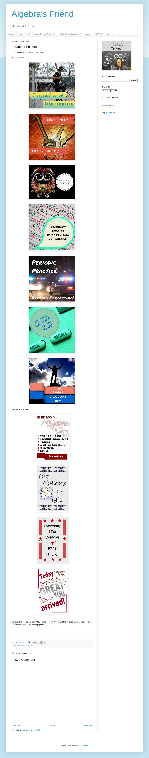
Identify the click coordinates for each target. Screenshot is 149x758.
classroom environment (26, 646)
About (88, 34)
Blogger (85, 745)
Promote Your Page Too (110, 106)
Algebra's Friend (42, 14)
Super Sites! (24, 34)
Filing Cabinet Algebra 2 (70, 34)
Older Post (88, 726)
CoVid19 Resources (104, 34)
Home (11, 34)
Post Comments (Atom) (31, 730)
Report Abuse (108, 112)
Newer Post (16, 726)
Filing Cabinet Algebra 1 (44, 34)
